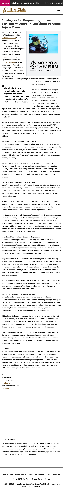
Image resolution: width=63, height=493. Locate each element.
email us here (7, 383)
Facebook (5, 388)
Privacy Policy (37, 479)
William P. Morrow (8, 57)
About (5, 475)
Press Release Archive (18, 475)
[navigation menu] (58, 10)
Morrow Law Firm (8, 62)
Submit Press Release (36, 475)
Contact (48, 479)
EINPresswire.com (9, 38)
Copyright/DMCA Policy (21, 479)
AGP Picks (5, 3)
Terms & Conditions (53, 475)
